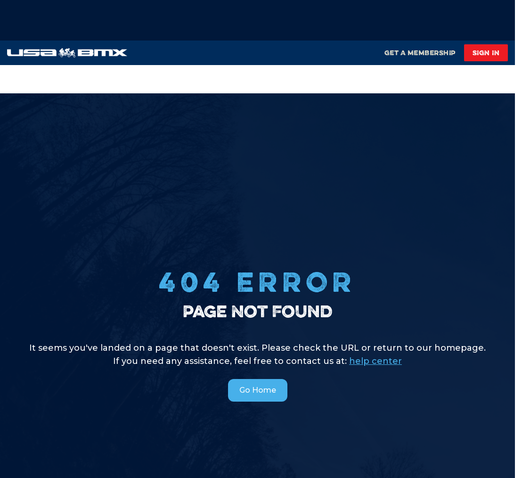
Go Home (257, 390)
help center (375, 361)
